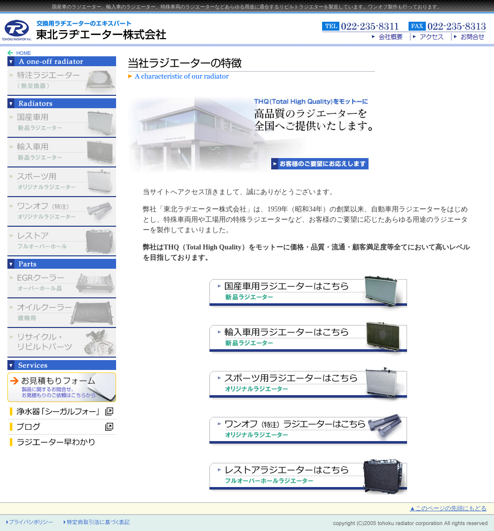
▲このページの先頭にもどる (448, 508)
